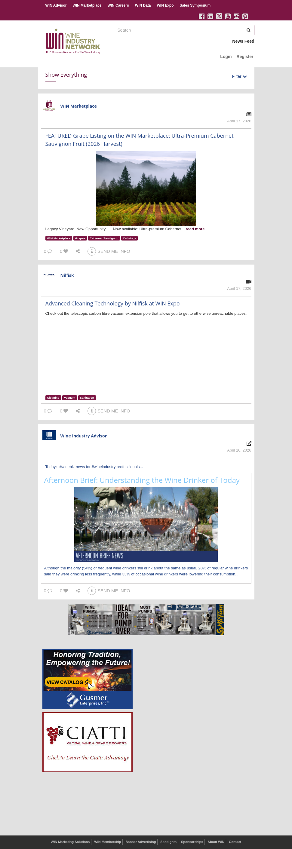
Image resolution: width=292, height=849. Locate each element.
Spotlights (168, 842)
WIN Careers (118, 5)
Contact (235, 842)
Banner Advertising (140, 842)
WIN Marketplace (86, 5)
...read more (194, 229)
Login (226, 56)
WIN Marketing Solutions (70, 842)
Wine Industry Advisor (83, 436)
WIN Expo (165, 5)
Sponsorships (192, 842)
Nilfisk (67, 275)
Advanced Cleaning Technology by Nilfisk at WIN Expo (112, 303)
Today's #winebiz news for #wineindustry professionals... (94, 466)
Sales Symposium (195, 5)
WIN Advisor (56, 5)
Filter (239, 76)
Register (244, 56)
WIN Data (143, 5)
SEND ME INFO (109, 251)
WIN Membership (107, 842)
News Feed (243, 41)
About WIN (215, 842)
